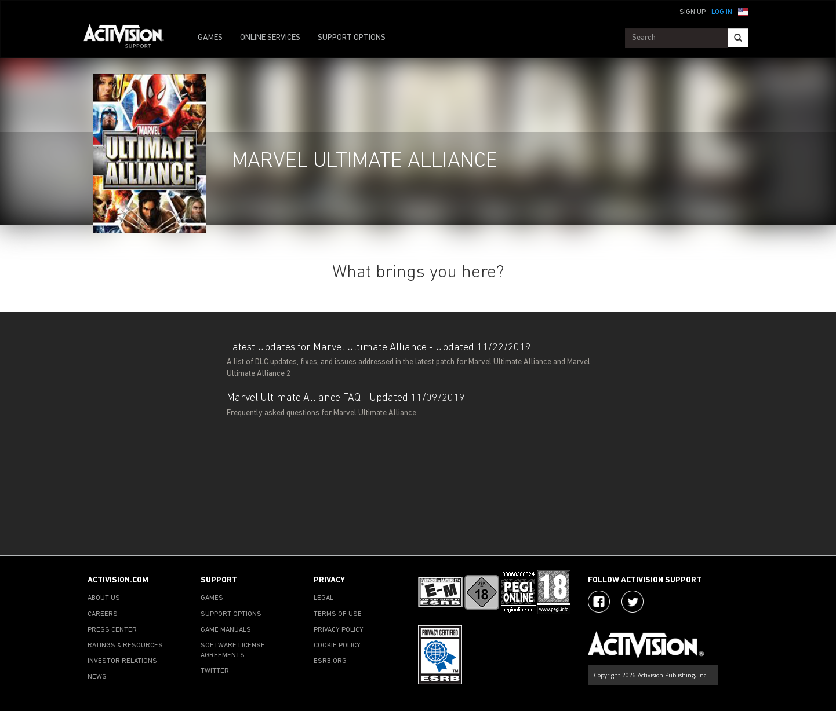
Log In (721, 12)
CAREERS (103, 614)
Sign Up (692, 12)
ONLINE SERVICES (270, 38)
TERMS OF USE (338, 614)
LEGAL (323, 598)
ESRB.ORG (330, 661)
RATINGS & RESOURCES (125, 645)
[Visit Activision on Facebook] (599, 602)
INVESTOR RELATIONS (122, 661)
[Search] (738, 37)
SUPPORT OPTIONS (352, 38)
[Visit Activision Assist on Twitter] (632, 602)
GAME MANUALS (226, 629)
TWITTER (215, 671)
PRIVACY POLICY (339, 629)
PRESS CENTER (112, 629)
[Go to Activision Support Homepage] (129, 38)
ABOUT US (104, 598)
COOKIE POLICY (337, 645)
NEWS (97, 676)
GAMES (210, 38)
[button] (743, 11)
